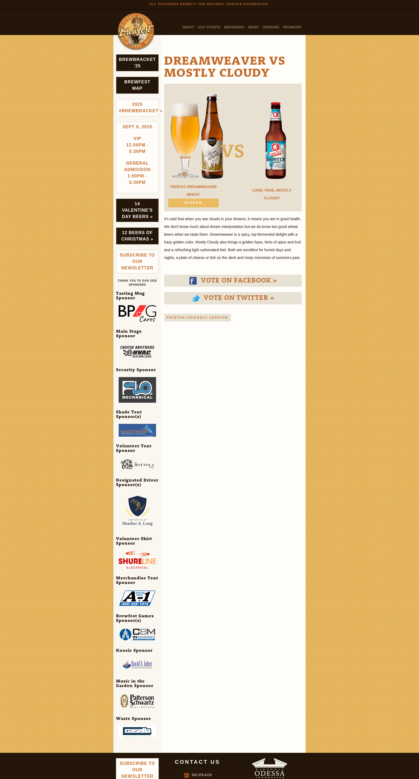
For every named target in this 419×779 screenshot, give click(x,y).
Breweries (234, 27)
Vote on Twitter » (232, 297)
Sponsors (292, 27)
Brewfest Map (137, 85)
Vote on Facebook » (232, 280)
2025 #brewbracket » (139, 107)
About (188, 27)
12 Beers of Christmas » (137, 235)
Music (253, 27)
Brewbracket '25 (137, 62)
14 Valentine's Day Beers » (137, 210)
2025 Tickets (209, 27)
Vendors (271, 27)
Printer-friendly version (197, 317)
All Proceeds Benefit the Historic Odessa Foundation (209, 4)
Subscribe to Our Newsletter (137, 261)
